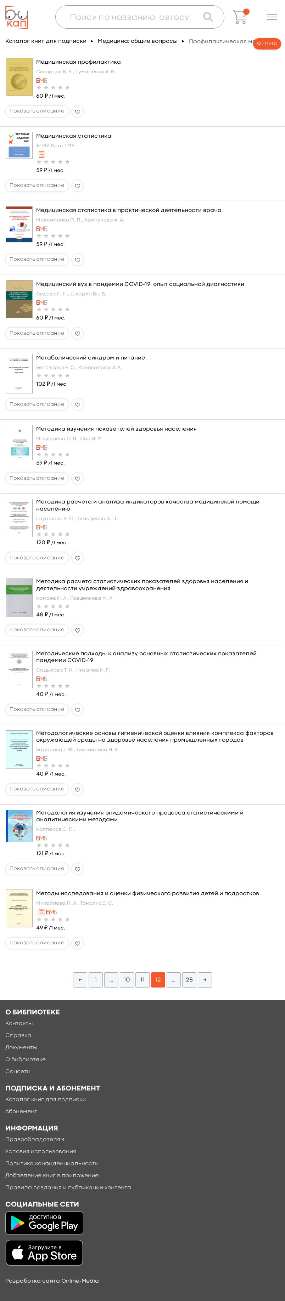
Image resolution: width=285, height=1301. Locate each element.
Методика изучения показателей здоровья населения (116, 429)
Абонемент (21, 1111)
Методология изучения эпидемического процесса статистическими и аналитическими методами (140, 816)
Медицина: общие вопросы (138, 41)
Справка (18, 1035)
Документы (21, 1047)
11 (142, 980)
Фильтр (267, 43)
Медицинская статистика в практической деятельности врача (129, 210)
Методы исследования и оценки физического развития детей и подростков (147, 893)
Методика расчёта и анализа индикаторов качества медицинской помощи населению (147, 505)
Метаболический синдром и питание (90, 358)
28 (189, 980)
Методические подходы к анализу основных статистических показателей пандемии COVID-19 (146, 657)
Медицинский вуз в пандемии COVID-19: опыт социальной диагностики (140, 284)
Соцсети (17, 1071)
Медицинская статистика (73, 136)
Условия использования (40, 1151)
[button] (272, 17)
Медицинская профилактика (78, 62)
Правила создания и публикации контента (68, 1187)
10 (127, 980)
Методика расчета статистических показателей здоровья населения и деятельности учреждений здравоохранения (142, 585)
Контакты (19, 1023)
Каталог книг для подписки (45, 41)
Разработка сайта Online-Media (52, 1281)
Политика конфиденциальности (52, 1163)
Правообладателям (35, 1139)
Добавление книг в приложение (52, 1175)
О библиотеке (25, 1059)
